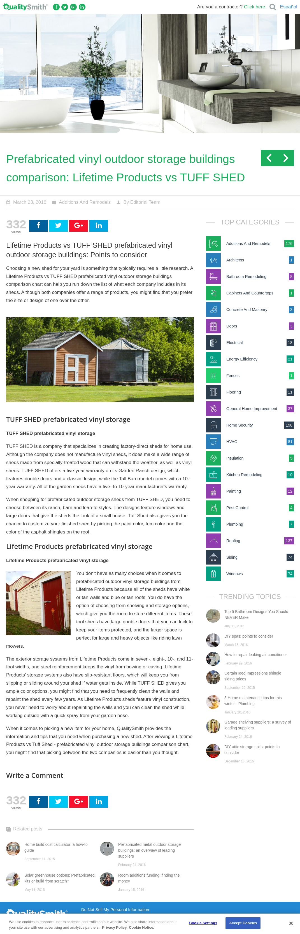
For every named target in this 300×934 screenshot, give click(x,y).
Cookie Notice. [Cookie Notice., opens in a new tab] (141, 927)
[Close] (291, 923)
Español (288, 7)
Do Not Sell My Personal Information (115, 909)
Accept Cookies (243, 923)
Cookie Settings (203, 923)
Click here (254, 7)
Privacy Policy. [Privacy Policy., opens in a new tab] (114, 927)
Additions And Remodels (85, 202)
